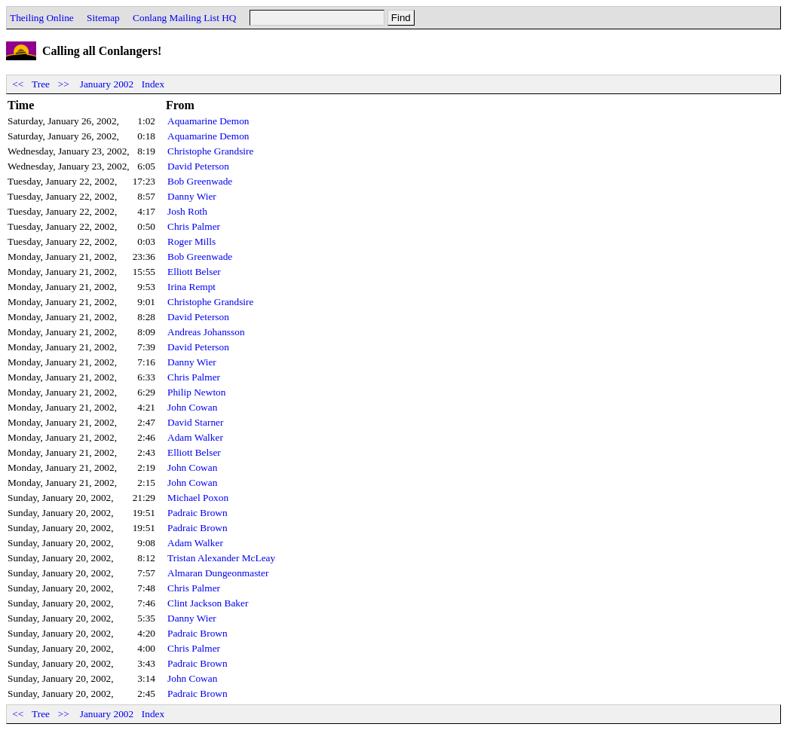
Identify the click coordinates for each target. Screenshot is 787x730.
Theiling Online (42, 17)
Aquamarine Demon (208, 121)
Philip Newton (196, 392)
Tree (41, 84)
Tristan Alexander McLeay (221, 558)
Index (153, 84)
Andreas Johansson (206, 332)
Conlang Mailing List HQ (184, 17)
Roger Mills (191, 241)
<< (18, 84)
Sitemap (103, 17)
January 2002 (106, 84)
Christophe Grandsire (210, 151)
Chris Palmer (193, 226)
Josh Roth (187, 211)
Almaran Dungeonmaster (217, 573)
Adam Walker (195, 437)
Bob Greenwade (199, 181)
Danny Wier (191, 196)
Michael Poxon (197, 497)
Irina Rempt (191, 286)
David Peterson (198, 166)
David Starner (195, 422)
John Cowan (192, 407)
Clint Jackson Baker (207, 603)
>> (63, 84)
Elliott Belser (194, 271)
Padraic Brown (197, 512)
